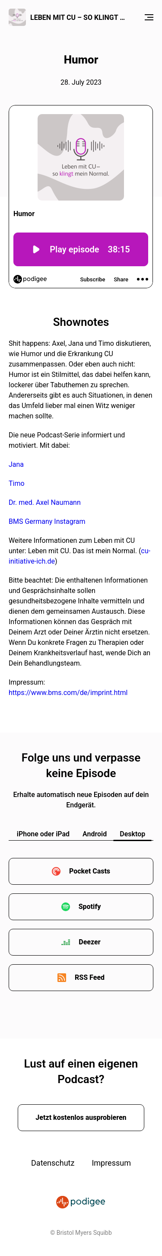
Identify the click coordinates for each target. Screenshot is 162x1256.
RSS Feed (90, 977)
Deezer (89, 942)
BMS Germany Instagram (47, 521)
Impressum (111, 1162)
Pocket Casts (89, 871)
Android (95, 834)
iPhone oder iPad (43, 834)
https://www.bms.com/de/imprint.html (68, 693)
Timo (17, 483)
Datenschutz (52, 1162)
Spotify (90, 906)
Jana (16, 464)
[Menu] (149, 17)
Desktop (132, 834)
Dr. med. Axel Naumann (45, 502)
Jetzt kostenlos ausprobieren (80, 1117)
